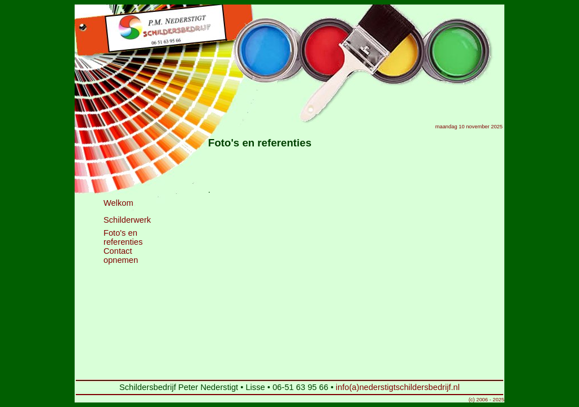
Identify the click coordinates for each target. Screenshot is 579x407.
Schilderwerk (127, 219)
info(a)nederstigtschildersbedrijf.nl (398, 387)
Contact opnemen (120, 255)
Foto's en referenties (122, 237)
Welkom (118, 202)
